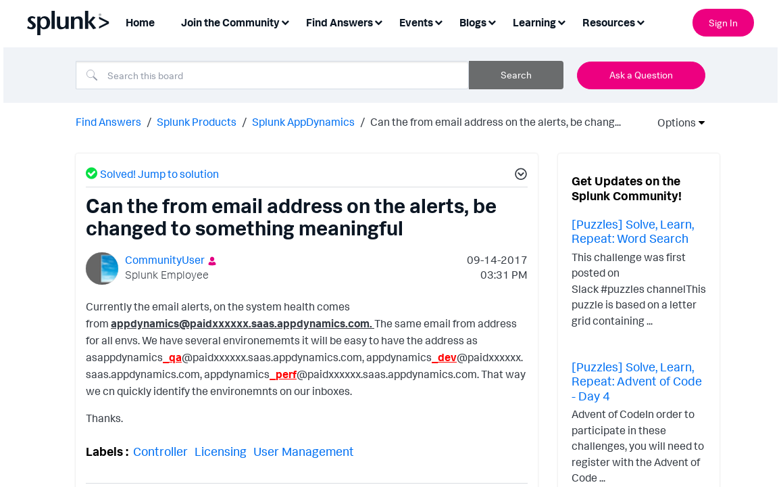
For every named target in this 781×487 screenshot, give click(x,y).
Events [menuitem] (416, 22)
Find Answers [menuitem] (339, 22)
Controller (160, 450)
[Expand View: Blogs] (492, 21)
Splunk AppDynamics (303, 120)
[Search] (272, 75)
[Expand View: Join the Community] (285, 21)
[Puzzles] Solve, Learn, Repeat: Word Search (633, 230)
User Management (303, 450)
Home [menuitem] (140, 22)
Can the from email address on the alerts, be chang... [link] (495, 120)
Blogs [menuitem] (472, 22)
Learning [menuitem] (534, 22)
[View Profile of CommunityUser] (165, 258)
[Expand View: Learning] (561, 21)
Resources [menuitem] (608, 22)
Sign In (723, 22)
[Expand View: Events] (438, 21)
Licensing (221, 450)
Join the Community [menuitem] (230, 22)
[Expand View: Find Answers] (378, 21)
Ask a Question (641, 74)
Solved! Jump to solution (159, 172)
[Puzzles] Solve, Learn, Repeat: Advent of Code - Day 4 (637, 380)
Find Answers (108, 120)
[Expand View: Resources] (640, 21)
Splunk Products (196, 120)
